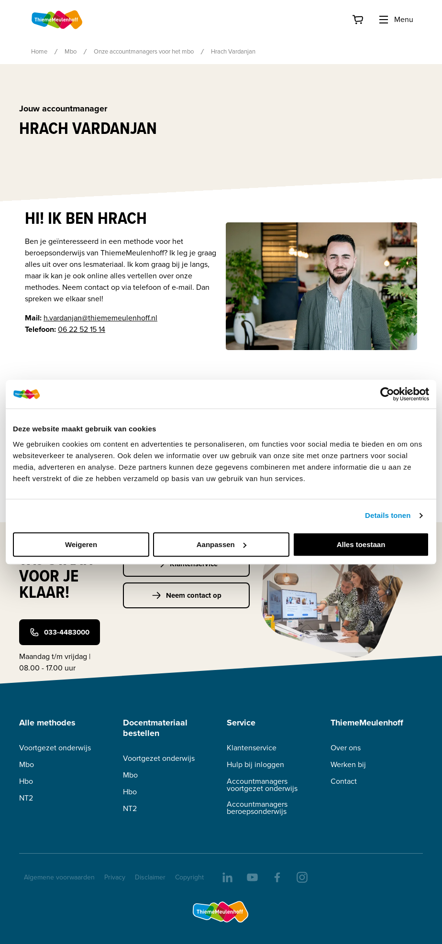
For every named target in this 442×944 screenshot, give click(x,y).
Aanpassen (221, 544)
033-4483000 (59, 632)
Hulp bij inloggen (255, 764)
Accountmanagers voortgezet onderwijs (262, 785)
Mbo (71, 51)
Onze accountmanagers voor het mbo (144, 51)
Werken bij (348, 764)
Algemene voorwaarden (59, 877)
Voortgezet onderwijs (55, 747)
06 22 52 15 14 (81, 329)
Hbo (26, 781)
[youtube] (251, 876)
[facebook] (276, 876)
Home (39, 51)
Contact (344, 781)
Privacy (114, 877)
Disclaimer (150, 877)
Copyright (189, 877)
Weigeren (81, 544)
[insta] (301, 876)
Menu (395, 19)
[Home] (57, 19)
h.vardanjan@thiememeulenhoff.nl (100, 317)
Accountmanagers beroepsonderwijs (257, 808)
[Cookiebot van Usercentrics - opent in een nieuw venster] (387, 394)
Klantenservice (251, 747)
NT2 (26, 797)
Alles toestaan (361, 544)
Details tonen (387, 515)
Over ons (346, 747)
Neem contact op (186, 595)
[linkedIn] (226, 876)
